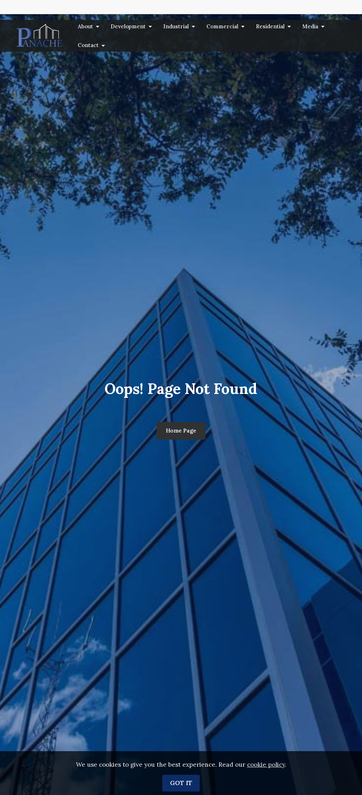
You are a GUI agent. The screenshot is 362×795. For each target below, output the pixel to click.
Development (128, 26)
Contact (88, 45)
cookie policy (266, 787)
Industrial (176, 26)
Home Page (181, 430)
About (85, 26)
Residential (270, 26)
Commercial (222, 26)
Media (310, 26)
